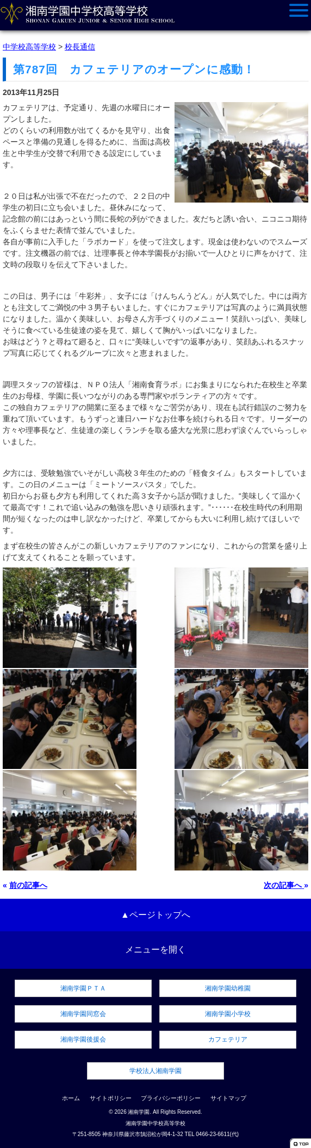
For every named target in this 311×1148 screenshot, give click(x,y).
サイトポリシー (111, 1098)
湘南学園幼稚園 (228, 988)
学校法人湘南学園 (155, 1071)
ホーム (71, 1098)
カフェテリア (227, 1039)
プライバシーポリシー (171, 1098)
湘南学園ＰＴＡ (83, 988)
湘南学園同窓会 (83, 1014)
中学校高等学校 (29, 46)
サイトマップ (228, 1098)
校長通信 (80, 46)
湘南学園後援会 (83, 1039)
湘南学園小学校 (228, 1014)
